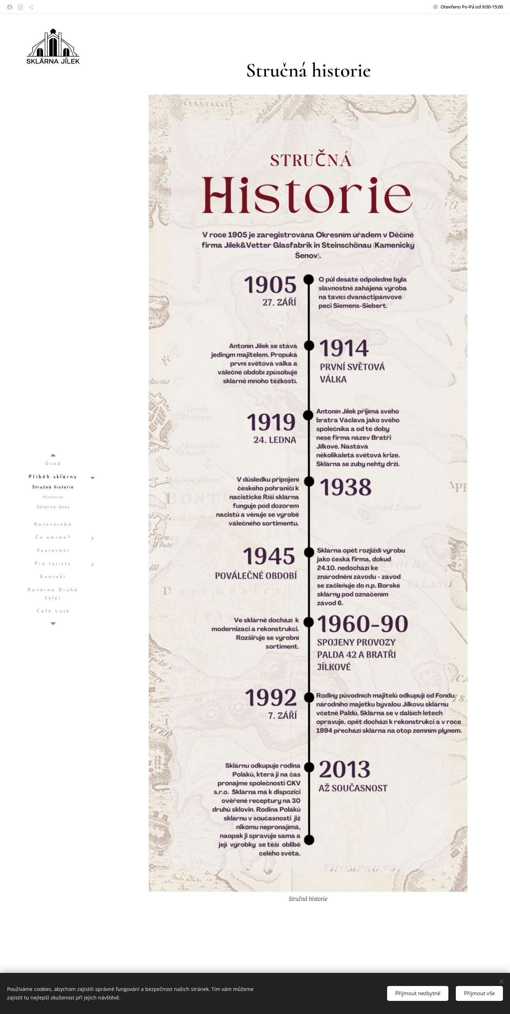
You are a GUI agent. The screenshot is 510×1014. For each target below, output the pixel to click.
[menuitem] (53, 464)
